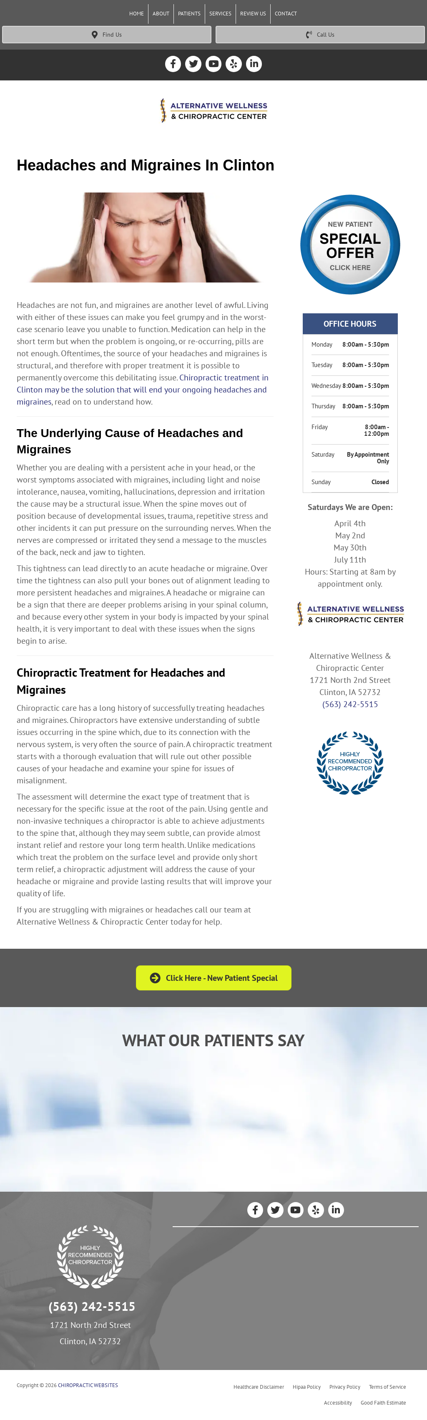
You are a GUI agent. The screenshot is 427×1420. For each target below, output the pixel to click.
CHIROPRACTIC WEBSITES (88, 1385)
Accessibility (338, 1402)
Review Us (253, 13)
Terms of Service (387, 1386)
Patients (189, 13)
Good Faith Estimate (383, 1402)
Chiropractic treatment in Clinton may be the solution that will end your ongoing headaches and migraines (143, 389)
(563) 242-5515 (350, 704)
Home (136, 13)
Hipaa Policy (307, 1386)
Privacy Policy (344, 1386)
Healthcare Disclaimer (259, 1386)
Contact (286, 13)
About (161, 13)
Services (220, 13)
